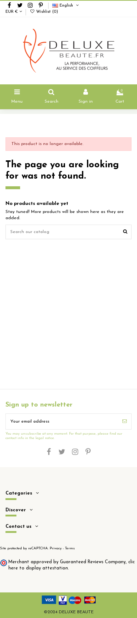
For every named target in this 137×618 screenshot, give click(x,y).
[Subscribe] (124, 421)
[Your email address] (62, 421)
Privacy (56, 548)
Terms (70, 548)
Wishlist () (44, 12)
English (66, 6)
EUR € (13, 12)
